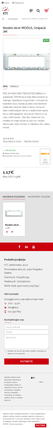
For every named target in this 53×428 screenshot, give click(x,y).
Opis (5, 86)
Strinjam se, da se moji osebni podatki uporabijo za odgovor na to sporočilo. (25, 352)
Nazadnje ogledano (14, 197)
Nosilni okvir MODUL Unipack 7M (14, 224)
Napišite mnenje (31, 141)
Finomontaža (13, 19)
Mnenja (14, 86)
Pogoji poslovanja (16, 424)
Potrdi (40, 425)
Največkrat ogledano (40, 197)
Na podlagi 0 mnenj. (12, 141)
